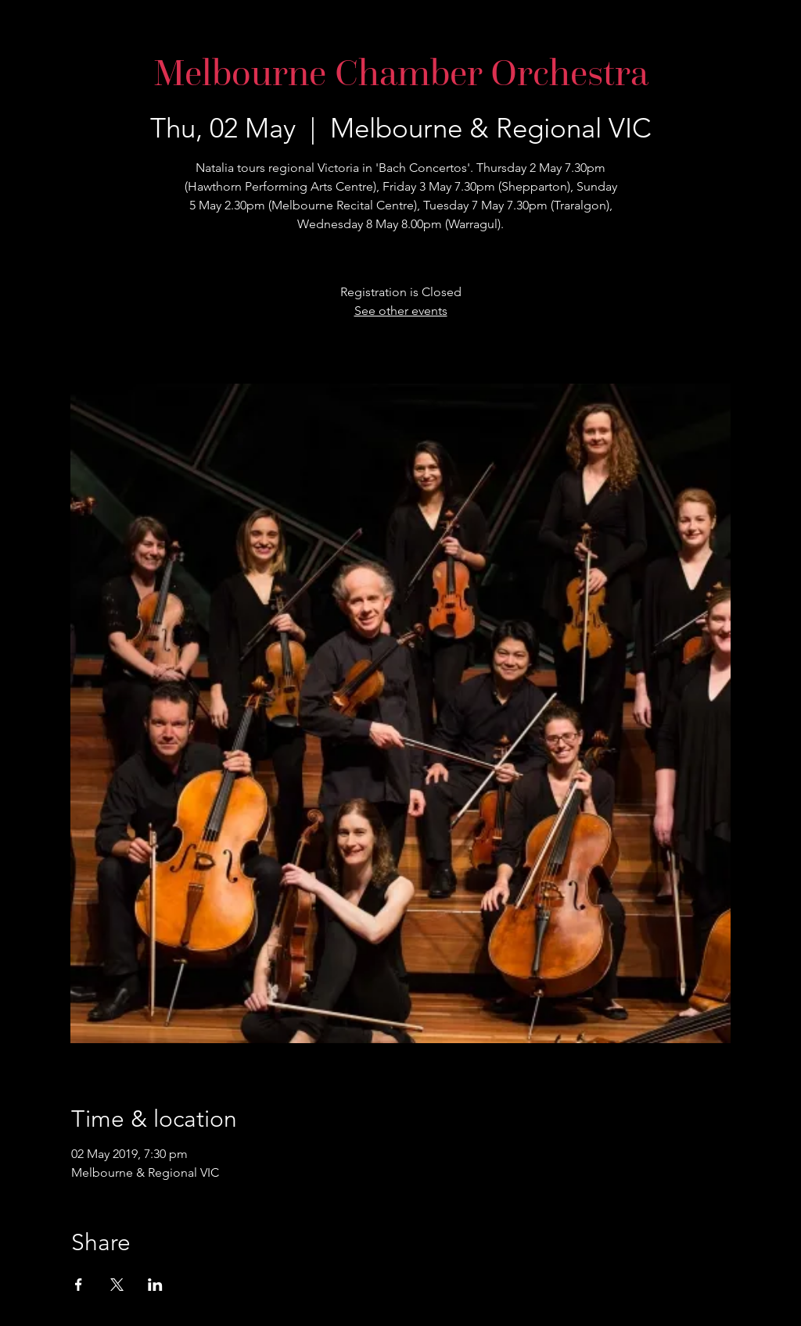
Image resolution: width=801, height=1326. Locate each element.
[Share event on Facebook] (78, 1284)
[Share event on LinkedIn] (155, 1284)
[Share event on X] (117, 1284)
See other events (400, 310)
